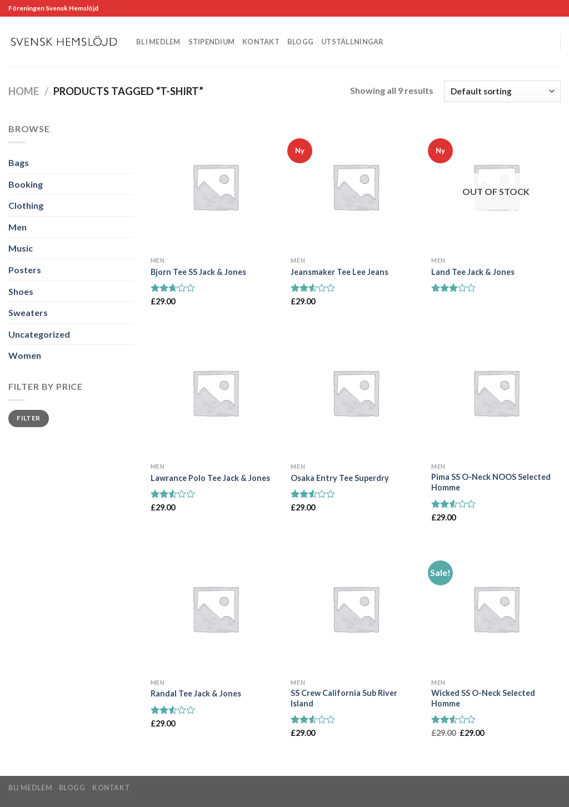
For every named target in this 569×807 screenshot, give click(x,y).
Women (24, 355)
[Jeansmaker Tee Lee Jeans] (355, 186)
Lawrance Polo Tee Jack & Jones (210, 478)
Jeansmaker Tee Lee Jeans (339, 272)
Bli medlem (158, 41)
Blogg (300, 41)
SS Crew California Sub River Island (344, 698)
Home (23, 91)
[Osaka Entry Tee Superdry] (355, 392)
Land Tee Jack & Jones (473, 272)
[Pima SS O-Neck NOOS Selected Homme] (496, 392)
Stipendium (211, 41)
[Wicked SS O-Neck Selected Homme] (496, 608)
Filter (28, 418)
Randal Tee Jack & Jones (196, 693)
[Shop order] (502, 91)
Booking (25, 184)
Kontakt (260, 41)
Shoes (20, 291)
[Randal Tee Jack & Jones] (215, 608)
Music (20, 248)
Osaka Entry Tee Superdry (340, 478)
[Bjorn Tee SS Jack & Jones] (215, 186)
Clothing (25, 205)
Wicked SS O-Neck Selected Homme (483, 698)
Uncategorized (39, 334)
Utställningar (352, 41)
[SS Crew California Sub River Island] (355, 608)
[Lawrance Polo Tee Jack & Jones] (215, 392)
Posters (24, 269)
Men (17, 227)
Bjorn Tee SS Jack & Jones (198, 272)
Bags (18, 162)
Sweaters (28, 312)
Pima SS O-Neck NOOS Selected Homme (491, 482)
